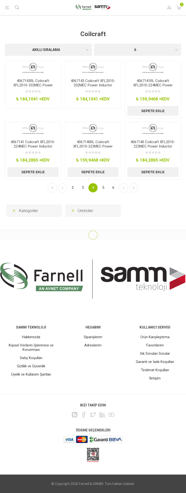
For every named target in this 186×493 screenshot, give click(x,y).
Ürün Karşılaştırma (155, 337)
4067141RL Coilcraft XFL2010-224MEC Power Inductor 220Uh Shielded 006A (153, 87)
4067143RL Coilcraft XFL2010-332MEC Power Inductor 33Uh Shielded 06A (33, 85)
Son (133, 187)
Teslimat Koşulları (155, 370)
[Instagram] (74, 415)
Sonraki (123, 187)
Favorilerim (155, 345)
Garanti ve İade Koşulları (155, 362)
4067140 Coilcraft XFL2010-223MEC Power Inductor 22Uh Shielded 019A (153, 146)
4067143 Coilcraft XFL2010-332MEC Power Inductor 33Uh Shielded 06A (93, 85)
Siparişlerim (93, 337)
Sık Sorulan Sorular (155, 353)
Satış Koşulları (31, 358)
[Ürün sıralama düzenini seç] (48, 50)
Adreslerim (92, 345)
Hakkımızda (31, 337)
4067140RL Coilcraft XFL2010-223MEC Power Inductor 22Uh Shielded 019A (93, 146)
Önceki (62, 187)
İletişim (155, 378)
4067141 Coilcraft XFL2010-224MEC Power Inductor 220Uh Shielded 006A (33, 146)
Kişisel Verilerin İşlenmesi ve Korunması (31, 347)
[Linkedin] (102, 415)
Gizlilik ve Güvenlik (31, 366)
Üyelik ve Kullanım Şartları (31, 374)
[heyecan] (93, 415)
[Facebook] (84, 415)
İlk (52, 187)
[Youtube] (111, 415)
